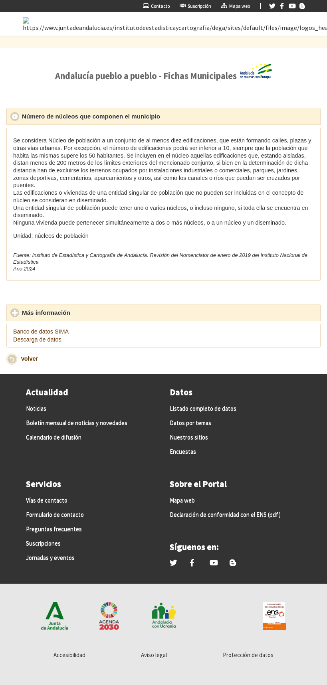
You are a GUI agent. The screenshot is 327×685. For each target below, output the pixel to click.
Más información (83, 312)
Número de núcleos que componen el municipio (128, 116)
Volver (29, 358)
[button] (11, 358)
